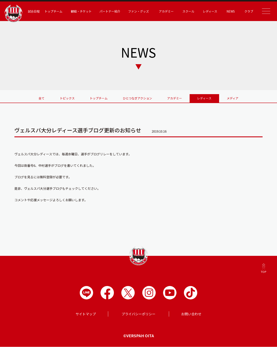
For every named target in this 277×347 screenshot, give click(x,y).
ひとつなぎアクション (137, 98)
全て (40, 98)
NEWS (229, 11)
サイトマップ (86, 314)
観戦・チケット (82, 11)
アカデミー (165, 11)
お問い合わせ (191, 314)
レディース (208, 11)
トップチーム (55, 11)
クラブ (246, 11)
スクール (187, 11)
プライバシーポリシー (138, 314)
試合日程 (36, 11)
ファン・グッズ (138, 11)
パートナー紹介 (110, 11)
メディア (234, 98)
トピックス (66, 98)
